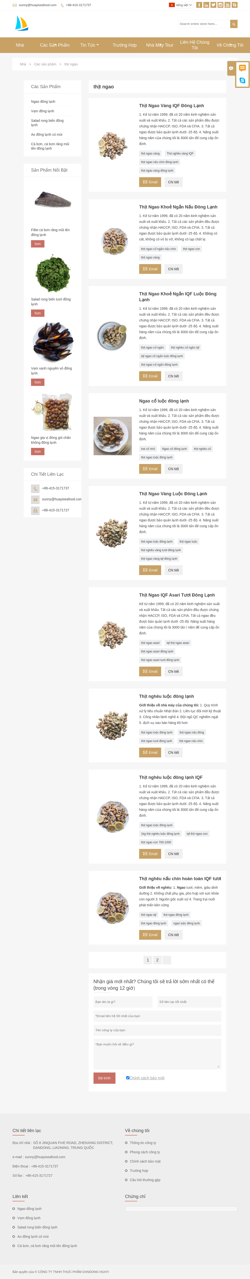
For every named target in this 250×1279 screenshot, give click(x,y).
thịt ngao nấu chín (191, 741)
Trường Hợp (125, 45)
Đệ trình (104, 1078)
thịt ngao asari (150, 643)
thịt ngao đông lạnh (176, 915)
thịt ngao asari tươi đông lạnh (160, 660)
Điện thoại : (21, 1166)
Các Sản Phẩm (55, 45)
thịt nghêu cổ (202, 449)
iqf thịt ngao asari (178, 643)
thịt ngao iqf (148, 915)
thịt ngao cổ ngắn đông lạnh (159, 364)
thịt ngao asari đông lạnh (157, 651)
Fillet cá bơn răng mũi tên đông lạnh (50, 232)
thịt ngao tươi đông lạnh (156, 741)
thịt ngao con (191, 249)
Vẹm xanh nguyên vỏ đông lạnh (51, 370)
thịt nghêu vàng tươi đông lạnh (161, 550)
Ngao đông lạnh (43, 101)
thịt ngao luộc (188, 541)
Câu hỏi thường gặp (145, 1180)
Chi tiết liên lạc (26, 1130)
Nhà (20, 45)
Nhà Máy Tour (160, 45)
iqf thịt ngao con (197, 833)
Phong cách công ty (145, 1152)
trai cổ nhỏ (148, 449)
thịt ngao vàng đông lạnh (157, 170)
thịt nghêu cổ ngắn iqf (185, 347)
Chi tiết (173, 182)
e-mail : (18, 1157)
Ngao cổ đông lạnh (174, 449)
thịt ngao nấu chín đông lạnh (159, 162)
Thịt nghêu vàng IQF (180, 153)
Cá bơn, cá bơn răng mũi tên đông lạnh (47, 1246)
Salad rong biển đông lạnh (37, 1227)
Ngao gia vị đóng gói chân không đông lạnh (51, 440)
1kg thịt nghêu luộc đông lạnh (160, 833)
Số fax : (18, 1175)
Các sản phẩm (45, 64)
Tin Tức (89, 45)
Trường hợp (139, 1171)
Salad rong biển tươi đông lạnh (51, 301)
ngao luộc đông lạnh (186, 923)
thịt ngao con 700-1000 (156, 842)
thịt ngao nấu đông (192, 732)
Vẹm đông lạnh (42, 111)
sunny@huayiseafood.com (37, 5)
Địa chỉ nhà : (22, 1143)
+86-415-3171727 (55, 510)
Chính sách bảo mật (145, 1161)
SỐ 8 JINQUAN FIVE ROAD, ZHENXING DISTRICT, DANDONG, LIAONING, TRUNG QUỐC (73, 1145)
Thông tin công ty (143, 1143)
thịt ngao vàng (150, 153)
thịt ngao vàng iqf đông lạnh (159, 558)
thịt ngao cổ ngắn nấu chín (158, 249)
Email (150, 181)
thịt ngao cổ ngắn (152, 347)
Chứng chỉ (135, 1196)
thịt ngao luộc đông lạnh (156, 457)
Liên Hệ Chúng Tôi (194, 45)
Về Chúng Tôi (230, 45)
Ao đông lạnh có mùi (46, 134)
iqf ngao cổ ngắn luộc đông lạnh (162, 356)
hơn (38, 244)
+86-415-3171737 (78, 5)
